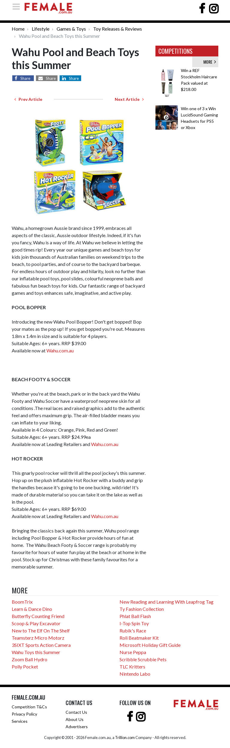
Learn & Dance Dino (32, 609)
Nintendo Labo (134, 674)
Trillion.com (125, 737)
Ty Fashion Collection (141, 609)
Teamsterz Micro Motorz (38, 638)
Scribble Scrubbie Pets (143, 659)
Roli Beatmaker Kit (139, 638)
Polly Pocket (25, 666)
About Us (75, 719)
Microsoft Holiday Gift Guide (150, 645)
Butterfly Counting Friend (38, 616)
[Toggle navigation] (18, 6)
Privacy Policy (24, 713)
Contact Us (76, 712)
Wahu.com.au (60, 350)
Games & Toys (71, 29)
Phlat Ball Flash (135, 616)
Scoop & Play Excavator (36, 623)
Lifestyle (40, 29)
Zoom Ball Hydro (29, 659)
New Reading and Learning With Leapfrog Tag (166, 602)
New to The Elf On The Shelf (41, 630)
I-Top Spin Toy (134, 623)
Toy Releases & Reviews (117, 29)
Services (20, 721)
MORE (209, 62)
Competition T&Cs (29, 706)
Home (18, 29)
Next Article (129, 99)
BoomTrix (22, 602)
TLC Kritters (132, 666)
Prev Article (28, 99)
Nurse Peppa (132, 652)
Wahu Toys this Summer (36, 652)
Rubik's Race (132, 630)
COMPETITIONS (175, 51)
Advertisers (77, 726)
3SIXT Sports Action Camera (41, 645)
